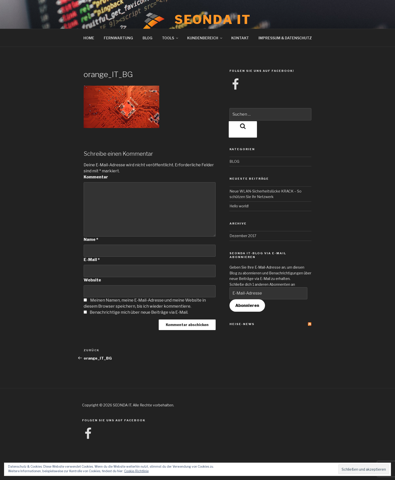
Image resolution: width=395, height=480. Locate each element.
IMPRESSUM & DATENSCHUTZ (285, 38)
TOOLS (170, 38)
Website (92, 280)
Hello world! (239, 206)
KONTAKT (240, 38)
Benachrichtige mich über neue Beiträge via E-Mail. (139, 312)
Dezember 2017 (242, 236)
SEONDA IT (213, 19)
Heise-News (241, 324)
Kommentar (96, 177)
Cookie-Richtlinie (136, 471)
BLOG (147, 38)
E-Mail (92, 259)
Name (91, 239)
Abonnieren (247, 305)
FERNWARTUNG (118, 38)
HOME (88, 38)
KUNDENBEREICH (205, 38)
